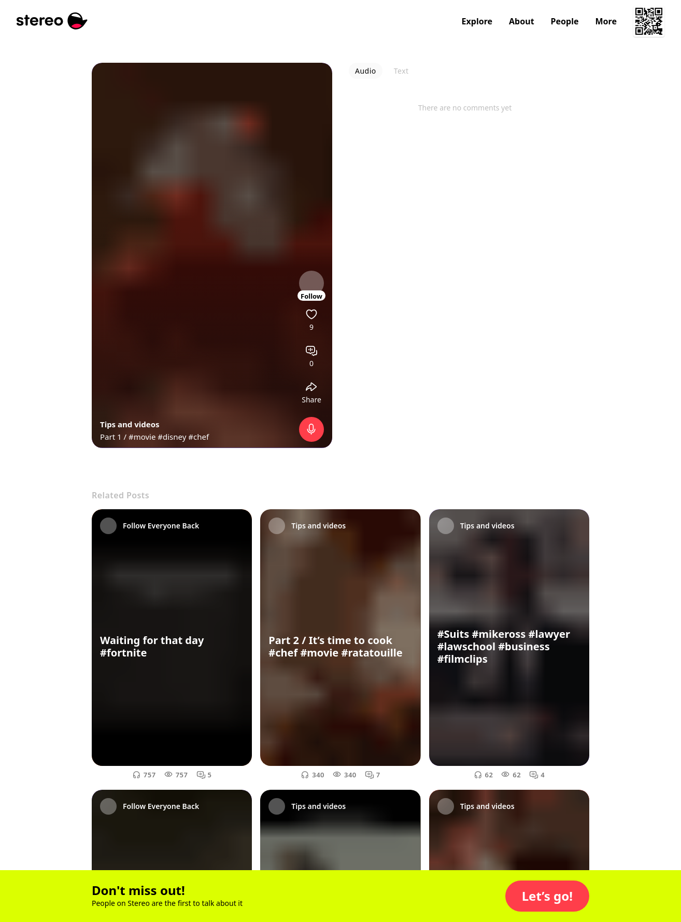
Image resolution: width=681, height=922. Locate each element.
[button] (547, 896)
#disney (172, 436)
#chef (198, 436)
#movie (142, 436)
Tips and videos (130, 424)
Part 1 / (114, 436)
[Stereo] (52, 21)
